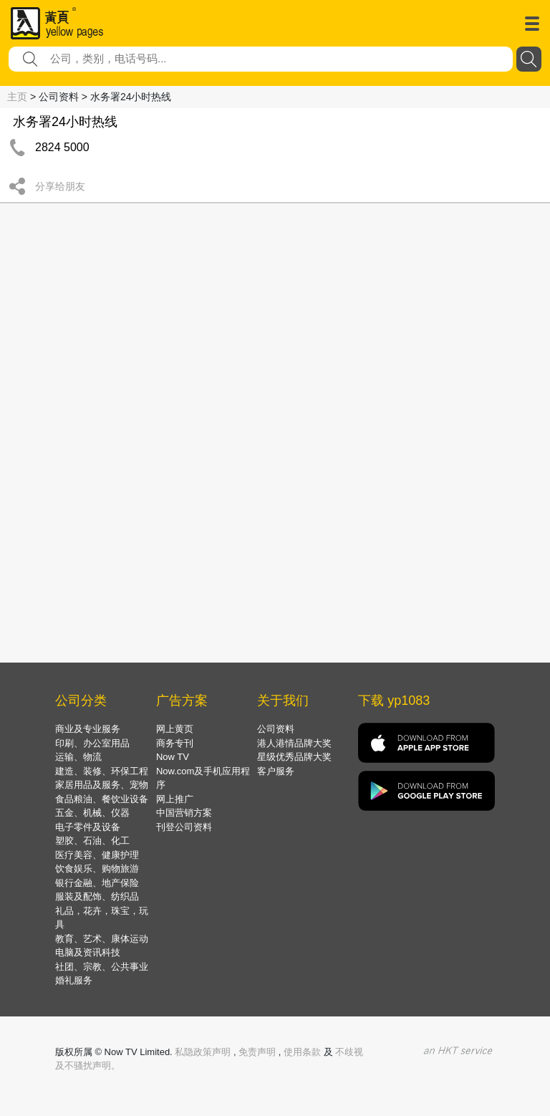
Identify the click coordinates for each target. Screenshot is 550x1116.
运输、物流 (78, 756)
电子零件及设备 (87, 827)
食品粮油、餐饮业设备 (101, 799)
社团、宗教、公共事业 (101, 966)
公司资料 (275, 728)
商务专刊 (174, 743)
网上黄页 (174, 728)
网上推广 (174, 799)
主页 (17, 96)
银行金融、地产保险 (97, 882)
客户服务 (275, 771)
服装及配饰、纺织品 (97, 896)
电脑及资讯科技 (87, 952)
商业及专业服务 (87, 728)
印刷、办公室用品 (92, 743)
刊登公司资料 (184, 827)
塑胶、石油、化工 (92, 840)
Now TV (172, 756)
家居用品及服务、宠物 (101, 784)
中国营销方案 (184, 812)
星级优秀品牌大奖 (294, 756)
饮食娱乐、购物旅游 (97, 868)
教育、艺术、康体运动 (101, 938)
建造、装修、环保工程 (101, 771)
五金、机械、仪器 (92, 812)
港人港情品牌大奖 (294, 743)
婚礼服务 (73, 980)
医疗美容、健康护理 (97, 855)
